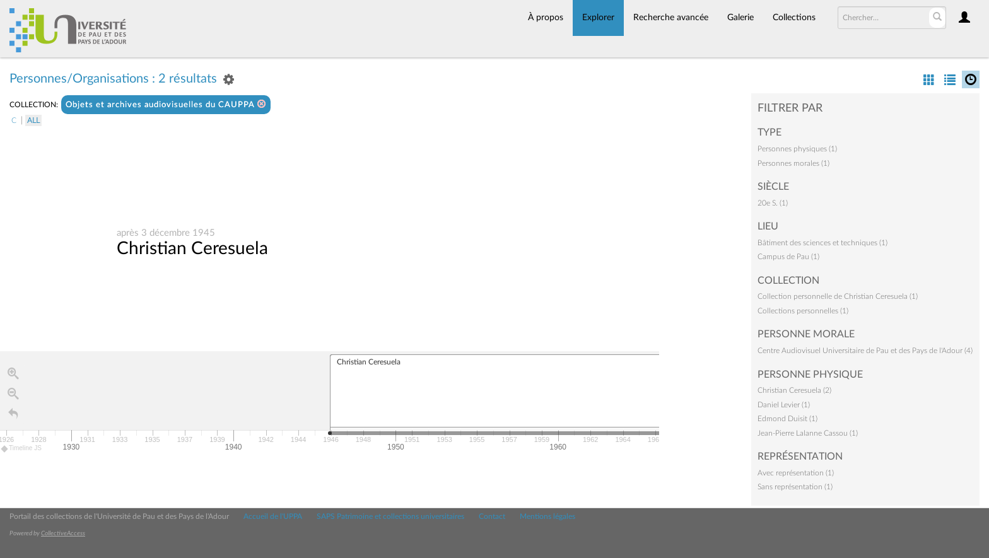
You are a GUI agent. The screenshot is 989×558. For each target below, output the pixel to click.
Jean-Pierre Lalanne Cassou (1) (808, 433)
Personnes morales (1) (793, 163)
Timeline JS (22, 448)
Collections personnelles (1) (803, 311)
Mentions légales (547, 516)
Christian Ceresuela (192, 248)
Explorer (598, 17)
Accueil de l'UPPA (272, 516)
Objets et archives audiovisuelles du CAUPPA (166, 104)
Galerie (740, 17)
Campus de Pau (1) (788, 256)
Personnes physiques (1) (797, 149)
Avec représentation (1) (796, 473)
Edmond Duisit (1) (787, 418)
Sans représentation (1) (795, 487)
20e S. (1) (773, 203)
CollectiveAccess (63, 533)
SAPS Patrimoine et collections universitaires (390, 516)
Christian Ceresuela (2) (794, 390)
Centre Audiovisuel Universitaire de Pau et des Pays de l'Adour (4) (865, 350)
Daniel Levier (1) (784, 405)
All (33, 120)
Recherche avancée (670, 17)
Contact (492, 516)
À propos (545, 17)
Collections (794, 17)
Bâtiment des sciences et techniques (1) (822, 243)
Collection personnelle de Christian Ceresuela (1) (838, 296)
